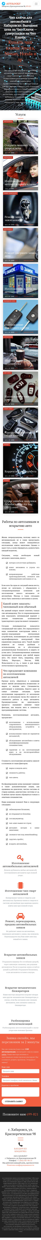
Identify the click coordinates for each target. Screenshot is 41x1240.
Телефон (5, 1076)
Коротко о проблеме (10, 1085)
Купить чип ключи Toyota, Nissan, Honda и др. (20, 50)
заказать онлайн (28, 152)
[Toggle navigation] (36, 4)
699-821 (28, 6)
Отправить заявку (14, 1101)
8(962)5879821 (21, 1151)
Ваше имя (6, 1067)
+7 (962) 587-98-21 (24, 1160)
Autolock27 (11, 3)
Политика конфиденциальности (20, 1165)
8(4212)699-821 (20, 1148)
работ (4, 1054)
